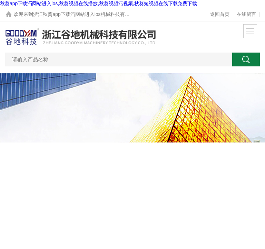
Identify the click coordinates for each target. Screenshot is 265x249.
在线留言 (246, 14)
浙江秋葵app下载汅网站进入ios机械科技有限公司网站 (91, 14)
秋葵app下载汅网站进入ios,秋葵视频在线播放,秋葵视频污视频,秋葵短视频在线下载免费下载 (98, 3)
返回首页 (219, 14)
